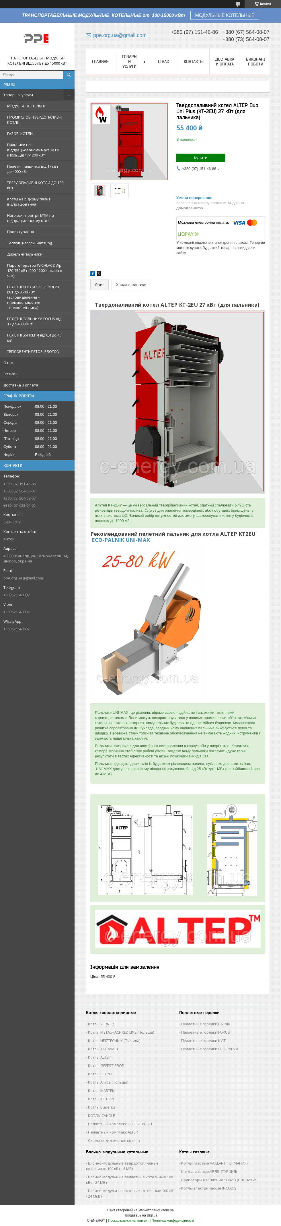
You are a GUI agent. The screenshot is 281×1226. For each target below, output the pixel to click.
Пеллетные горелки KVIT (203, 1040)
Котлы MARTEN (101, 1090)
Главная (100, 61)
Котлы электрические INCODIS (209, 1188)
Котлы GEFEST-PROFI (106, 1065)
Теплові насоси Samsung (29, 242)
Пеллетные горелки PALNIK (205, 1023)
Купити (200, 157)
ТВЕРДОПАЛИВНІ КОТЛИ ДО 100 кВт (35, 185)
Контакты (194, 61)
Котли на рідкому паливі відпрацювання (29, 201)
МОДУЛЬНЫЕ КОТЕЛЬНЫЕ (224, 15)
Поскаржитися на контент (128, 1221)
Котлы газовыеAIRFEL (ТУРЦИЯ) (209, 1171)
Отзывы (10, 373)
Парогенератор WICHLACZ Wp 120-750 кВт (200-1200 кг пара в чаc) (34, 270)
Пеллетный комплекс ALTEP (113, 1132)
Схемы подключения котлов (114, 1140)
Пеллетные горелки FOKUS (205, 1032)
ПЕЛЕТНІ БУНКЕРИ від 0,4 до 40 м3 (34, 337)
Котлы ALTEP (99, 1057)
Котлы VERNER (101, 1023)
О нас (8, 362)
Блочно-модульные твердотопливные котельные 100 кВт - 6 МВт (122, 1166)
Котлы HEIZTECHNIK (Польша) (114, 1040)
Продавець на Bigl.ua (140, 1215)
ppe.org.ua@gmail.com (23, 578)
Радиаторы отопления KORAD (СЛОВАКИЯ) (219, 1179)
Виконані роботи (255, 61)
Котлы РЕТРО (100, 1073)
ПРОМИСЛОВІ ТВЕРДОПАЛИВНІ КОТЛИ (34, 120)
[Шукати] (69, 74)
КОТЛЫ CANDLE (101, 1115)
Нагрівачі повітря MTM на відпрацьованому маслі (30, 218)
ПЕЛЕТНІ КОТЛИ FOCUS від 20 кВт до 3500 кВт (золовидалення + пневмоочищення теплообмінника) (33, 297)
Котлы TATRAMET (103, 1048)
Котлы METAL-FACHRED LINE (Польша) (121, 1032)
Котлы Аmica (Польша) (108, 1082)
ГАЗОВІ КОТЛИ (20, 133)
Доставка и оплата (20, 385)
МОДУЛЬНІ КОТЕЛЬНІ (26, 106)
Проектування (20, 231)
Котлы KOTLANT (102, 1098)
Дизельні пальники (24, 254)
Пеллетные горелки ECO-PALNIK (210, 1048)
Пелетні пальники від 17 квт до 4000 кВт (32, 169)
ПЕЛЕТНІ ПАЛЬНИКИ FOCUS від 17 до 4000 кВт (34, 321)
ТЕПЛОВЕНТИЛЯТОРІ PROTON (33, 351)
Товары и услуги (18, 94)
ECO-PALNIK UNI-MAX (120, 539)
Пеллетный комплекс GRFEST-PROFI (120, 1123)
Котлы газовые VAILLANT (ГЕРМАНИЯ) (214, 1163)
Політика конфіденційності (173, 1221)
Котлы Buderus (101, 1107)
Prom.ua (167, 1210)
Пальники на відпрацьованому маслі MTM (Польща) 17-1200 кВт (33, 150)
